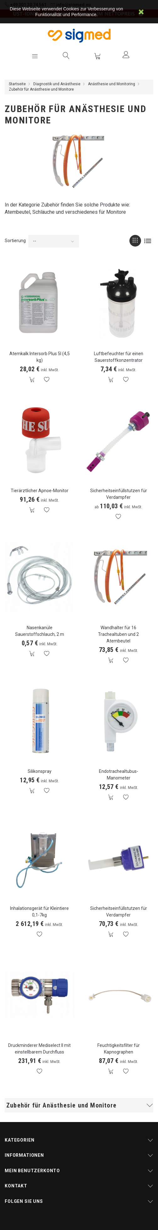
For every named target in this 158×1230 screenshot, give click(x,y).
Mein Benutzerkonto (32, 1170)
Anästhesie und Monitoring (111, 84)
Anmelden (126, 55)
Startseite (17, 84)
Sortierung (15, 240)
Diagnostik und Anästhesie (56, 84)
